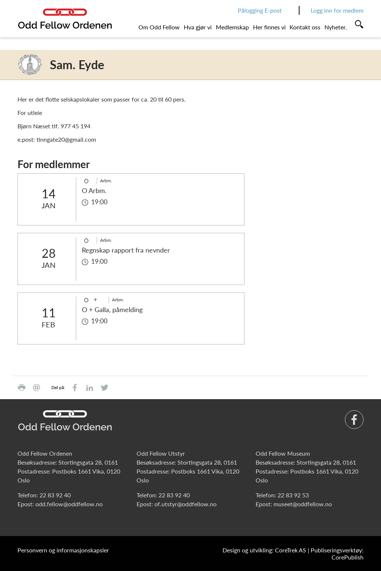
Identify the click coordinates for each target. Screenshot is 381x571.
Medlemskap (232, 27)
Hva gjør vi (198, 27)
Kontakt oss (304, 27)
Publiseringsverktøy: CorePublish (337, 553)
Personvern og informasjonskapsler (63, 550)
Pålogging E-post (260, 10)
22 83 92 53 (293, 494)
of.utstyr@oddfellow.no (185, 503)
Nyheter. (335, 27)
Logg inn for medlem (337, 10)
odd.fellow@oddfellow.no (69, 503)
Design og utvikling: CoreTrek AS (264, 550)
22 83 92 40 (55, 494)
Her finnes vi (269, 27)
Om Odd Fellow (159, 27)
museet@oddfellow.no (302, 503)
